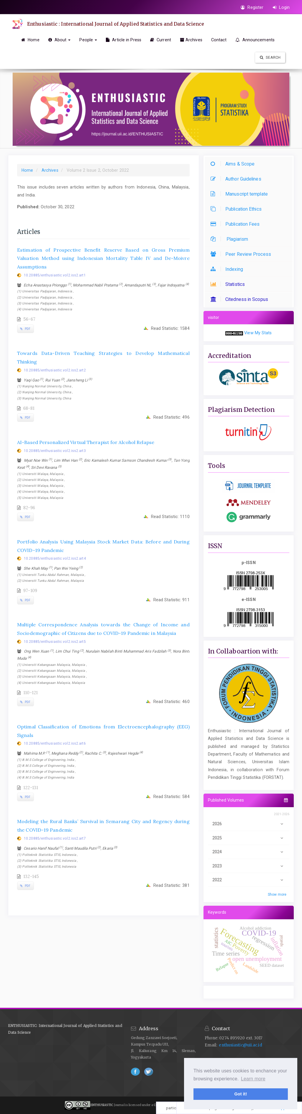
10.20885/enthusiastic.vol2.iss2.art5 (55, 642)
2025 (248, 838)
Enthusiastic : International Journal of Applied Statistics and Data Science (115, 24)
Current (160, 39)
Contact (219, 39)
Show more (277, 894)
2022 (248, 880)
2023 (248, 866)
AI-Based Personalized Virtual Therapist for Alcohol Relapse (85, 442)
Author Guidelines (237, 179)
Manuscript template (241, 194)
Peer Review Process (242, 254)
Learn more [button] (253, 1078)
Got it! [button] (240, 1094)
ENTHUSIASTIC (102, 1105)
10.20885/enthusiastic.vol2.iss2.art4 (55, 558)
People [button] (88, 39)
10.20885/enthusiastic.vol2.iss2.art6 (55, 743)
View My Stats (258, 332)
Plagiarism (231, 239)
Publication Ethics (238, 209)
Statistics (229, 284)
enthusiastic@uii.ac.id (240, 1045)
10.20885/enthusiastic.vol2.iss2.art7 (55, 838)
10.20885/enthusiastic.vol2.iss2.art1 (55, 275)
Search (270, 57)
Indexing (228, 269)
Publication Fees (237, 224)
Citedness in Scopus (241, 299)
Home (30, 39)
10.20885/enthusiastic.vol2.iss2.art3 (55, 451)
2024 (248, 852)
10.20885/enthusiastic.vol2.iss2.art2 (55, 370)
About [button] (59, 39)
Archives (191, 39)
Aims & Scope (234, 164)
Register (252, 7)
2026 (248, 824)
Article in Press (123, 39)
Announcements (255, 39)
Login (281, 7)
